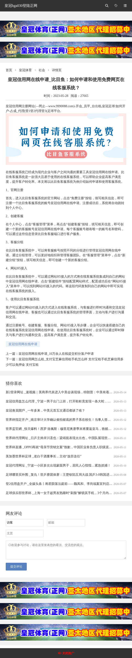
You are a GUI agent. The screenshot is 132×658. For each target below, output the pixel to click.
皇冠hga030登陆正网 (21, 6)
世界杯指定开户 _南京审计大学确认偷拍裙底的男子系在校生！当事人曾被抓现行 (63, 419)
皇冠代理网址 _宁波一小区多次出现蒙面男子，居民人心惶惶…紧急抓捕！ (58, 465)
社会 (42, 70)
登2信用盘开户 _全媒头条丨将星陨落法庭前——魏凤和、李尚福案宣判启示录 (61, 484)
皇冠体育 (25, 70)
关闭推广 (68, 653)
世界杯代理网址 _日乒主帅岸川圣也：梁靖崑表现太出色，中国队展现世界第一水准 (65, 438)
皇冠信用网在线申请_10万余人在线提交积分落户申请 (56, 353)
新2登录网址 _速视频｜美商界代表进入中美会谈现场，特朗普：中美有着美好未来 (64, 392)
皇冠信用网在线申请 (22, 344)
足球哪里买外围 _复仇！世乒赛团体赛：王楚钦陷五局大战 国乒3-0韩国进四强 (61, 474)
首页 (9, 70)
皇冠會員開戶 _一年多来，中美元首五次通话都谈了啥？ (45, 410)
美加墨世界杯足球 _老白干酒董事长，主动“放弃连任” (43, 456)
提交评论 (16, 569)
